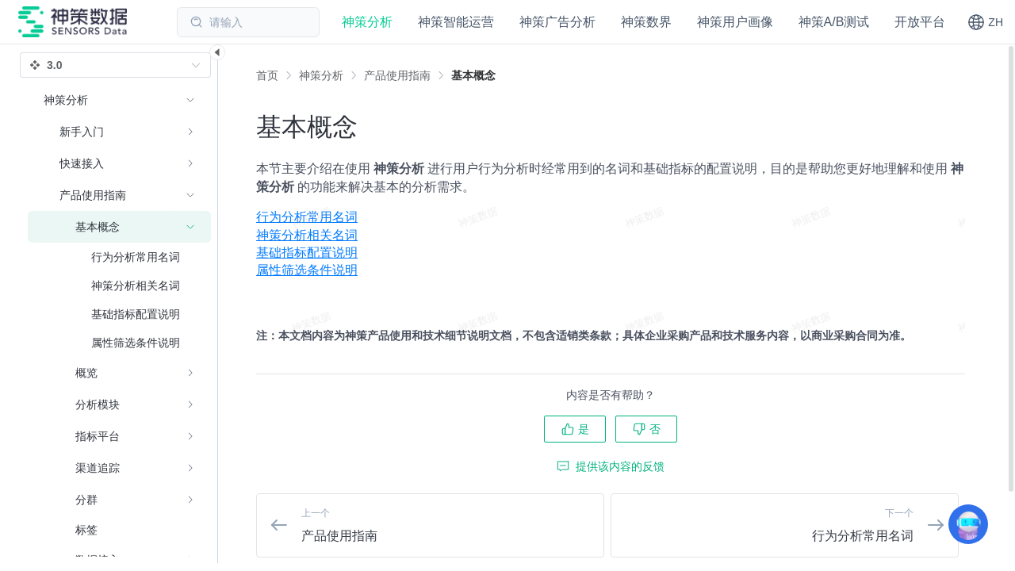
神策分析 (321, 75)
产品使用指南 (397, 75)
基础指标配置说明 (307, 252)
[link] (321, 75)
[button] (985, 22)
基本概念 (473, 75)
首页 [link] (267, 75)
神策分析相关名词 (307, 235)
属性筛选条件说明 (307, 270)
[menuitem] (610, 217)
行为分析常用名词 (307, 216)
